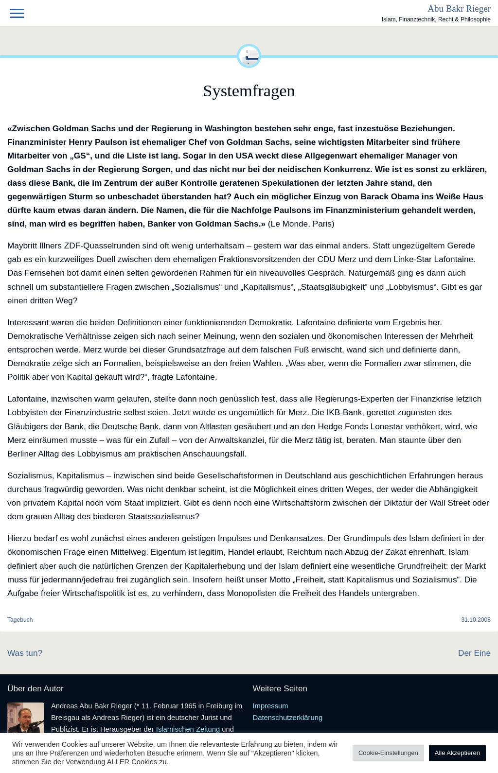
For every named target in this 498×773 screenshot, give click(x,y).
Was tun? (24, 653)
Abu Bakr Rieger (459, 8)
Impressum (270, 706)
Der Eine (474, 653)
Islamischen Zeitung (188, 729)
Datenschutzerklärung (288, 717)
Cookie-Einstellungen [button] (388, 752)
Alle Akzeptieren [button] (457, 752)
